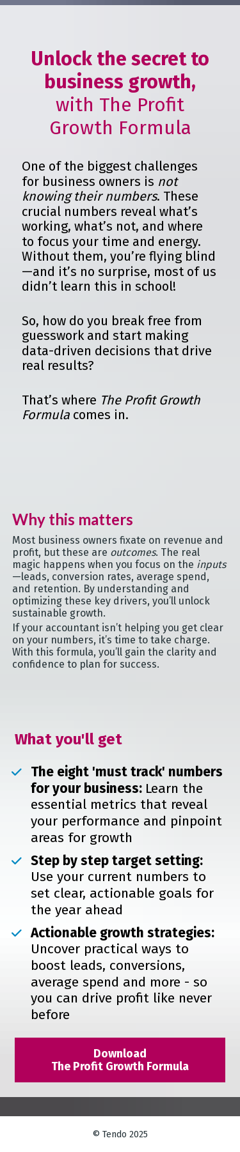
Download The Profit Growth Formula (120, 1060)
